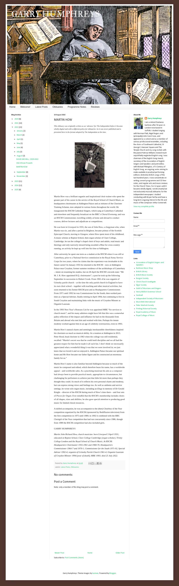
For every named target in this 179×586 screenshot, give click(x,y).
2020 (16, 119)
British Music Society (144, 275)
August (20, 156)
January (20, 131)
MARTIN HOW (21, 167)
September (21, 172)
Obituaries (58, 107)
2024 (16, 185)
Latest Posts (41, 107)
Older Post (120, 553)
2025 (16, 190)
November (21, 176)
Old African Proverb (24, 163)
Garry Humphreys (155, 118)
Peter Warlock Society (145, 305)
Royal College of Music (145, 315)
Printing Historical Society (146, 309)
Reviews (95, 107)
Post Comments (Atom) (74, 558)
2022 (16, 127)
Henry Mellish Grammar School (148, 292)
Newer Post (59, 553)
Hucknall (139, 295)
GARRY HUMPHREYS (55, 14)
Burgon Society (142, 278)
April (19, 139)
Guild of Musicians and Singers (148, 288)
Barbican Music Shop (144, 268)
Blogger (112, 573)
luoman (95, 573)
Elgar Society (141, 285)
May (19, 143)
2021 (16, 123)
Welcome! (25, 107)
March (19, 135)
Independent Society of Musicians (149, 299)
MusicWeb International (145, 302)
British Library (141, 272)
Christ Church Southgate (146, 282)
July (18, 152)
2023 (16, 181)
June (19, 147)
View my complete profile (144, 207)
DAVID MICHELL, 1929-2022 (27, 159)
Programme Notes (77, 107)
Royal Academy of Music (146, 312)
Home (12, 107)
